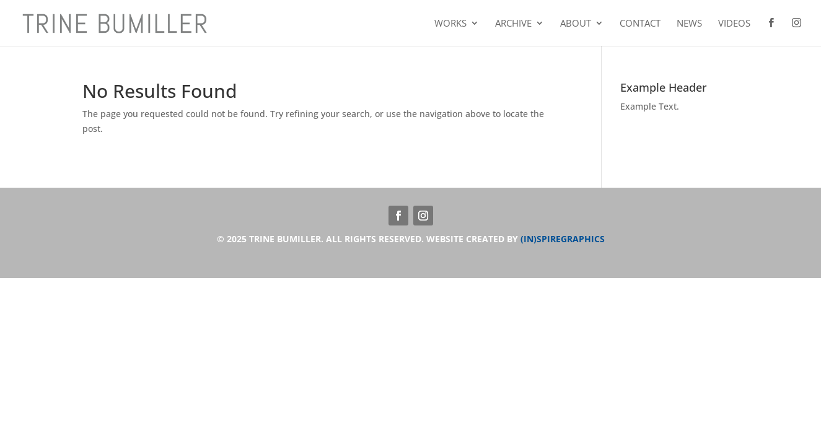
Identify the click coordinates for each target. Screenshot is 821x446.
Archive (513, 24)
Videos (734, 24)
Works (450, 24)
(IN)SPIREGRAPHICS (562, 239)
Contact (640, 24)
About (575, 24)
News (689, 24)
